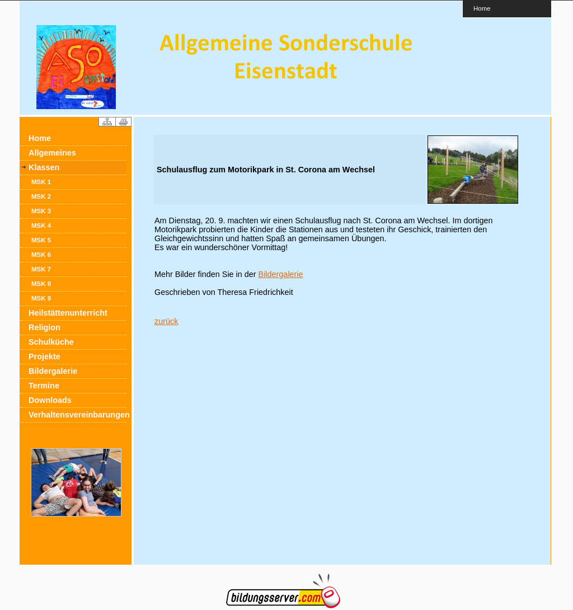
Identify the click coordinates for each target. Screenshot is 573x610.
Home (482, 8)
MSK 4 (41, 225)
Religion (44, 327)
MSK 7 (41, 269)
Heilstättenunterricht (68, 312)
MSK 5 (41, 240)
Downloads (50, 400)
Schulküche (51, 341)
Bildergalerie (53, 371)
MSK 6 (41, 254)
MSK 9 (41, 298)
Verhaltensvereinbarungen (77, 414)
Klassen (44, 167)
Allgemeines (52, 152)
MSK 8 (41, 283)
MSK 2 (41, 196)
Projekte (44, 356)
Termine (44, 385)
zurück (166, 321)
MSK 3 (41, 211)
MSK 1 (41, 182)
